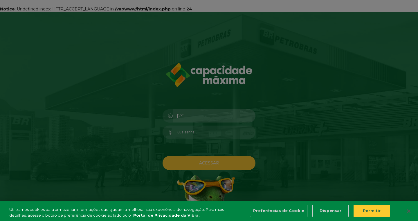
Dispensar (330, 211)
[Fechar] (408, 212)
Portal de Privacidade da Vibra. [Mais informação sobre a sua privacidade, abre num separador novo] (166, 216)
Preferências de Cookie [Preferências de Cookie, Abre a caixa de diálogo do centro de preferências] (278, 211)
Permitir (372, 211)
